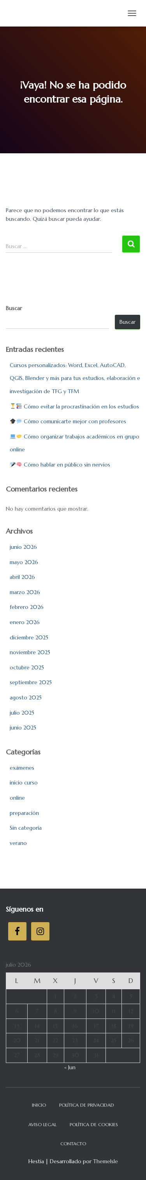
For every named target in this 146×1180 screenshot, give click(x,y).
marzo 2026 (25, 592)
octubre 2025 (27, 667)
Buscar (14, 308)
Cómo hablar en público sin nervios (60, 464)
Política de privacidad (86, 1105)
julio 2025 (22, 712)
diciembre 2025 (29, 637)
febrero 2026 (27, 606)
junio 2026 (23, 546)
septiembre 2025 (31, 682)
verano (18, 842)
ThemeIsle (105, 1161)
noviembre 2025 (30, 652)
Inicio (39, 1105)
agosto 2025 (26, 697)
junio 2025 (23, 727)
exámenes (22, 767)
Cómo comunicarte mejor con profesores (68, 421)
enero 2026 (25, 622)
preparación (24, 812)
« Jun (70, 1067)
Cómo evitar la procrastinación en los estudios (74, 406)
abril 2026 (22, 576)
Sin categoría (26, 827)
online (17, 797)
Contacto (73, 1143)
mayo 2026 (24, 562)
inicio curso (24, 782)
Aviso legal (42, 1124)
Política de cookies (94, 1124)
